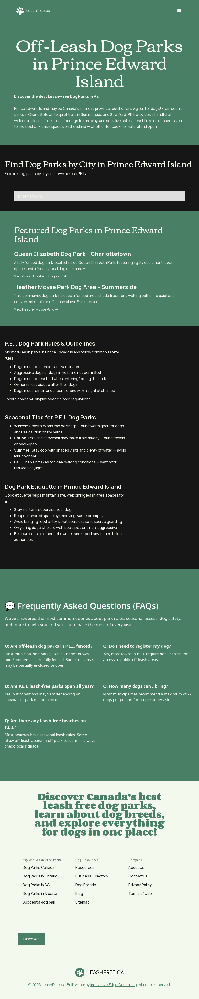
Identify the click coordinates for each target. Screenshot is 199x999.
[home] (32, 11)
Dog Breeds (85, 884)
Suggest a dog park (39, 902)
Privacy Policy (140, 884)
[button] (179, 10)
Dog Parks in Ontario (40, 876)
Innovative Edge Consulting (113, 984)
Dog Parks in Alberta (40, 893)
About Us (136, 867)
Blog (79, 893)
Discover (31, 939)
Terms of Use (140, 893)
